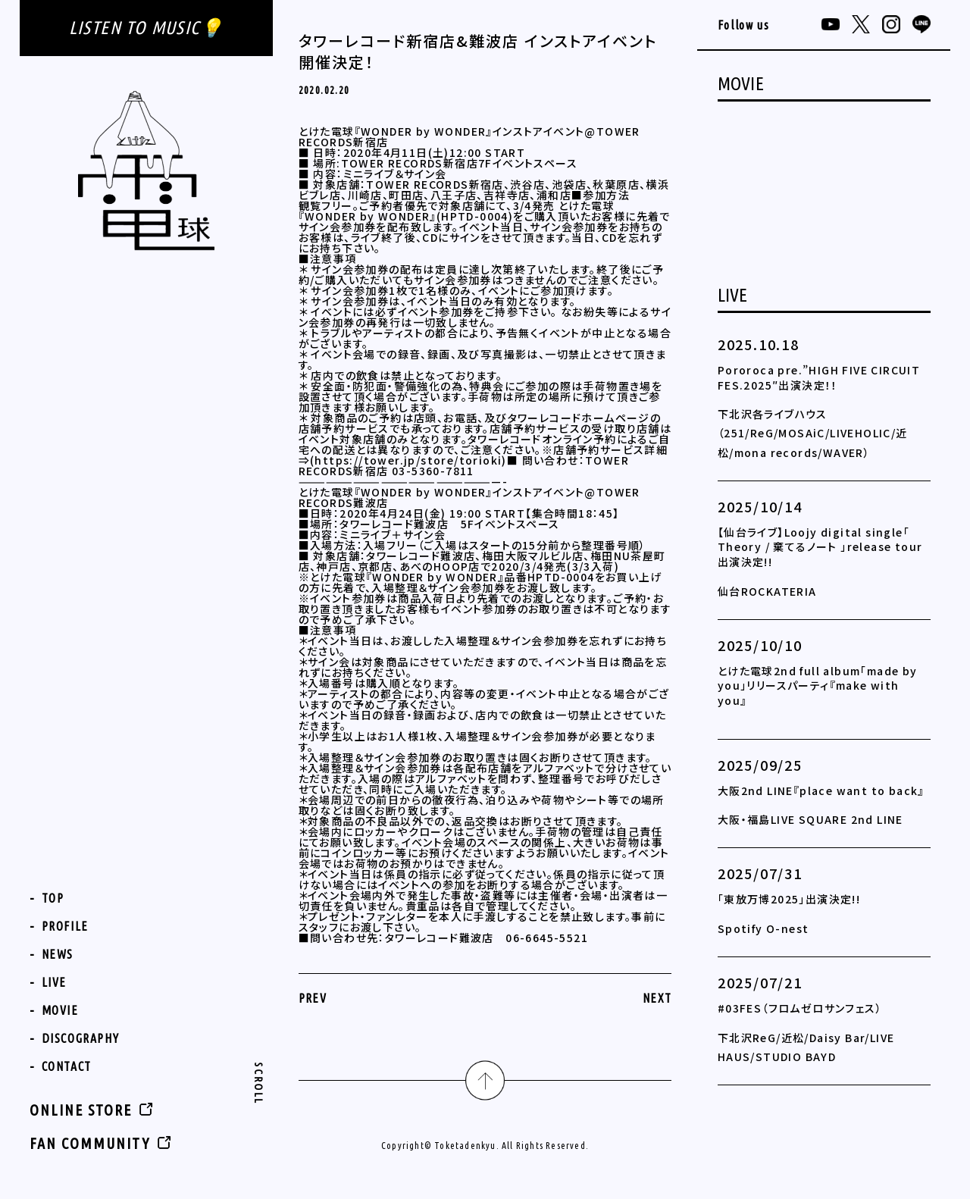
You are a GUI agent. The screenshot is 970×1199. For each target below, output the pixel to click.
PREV (313, 998)
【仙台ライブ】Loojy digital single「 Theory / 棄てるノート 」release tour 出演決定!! (820, 546)
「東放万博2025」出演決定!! (789, 898)
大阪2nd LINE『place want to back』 (821, 790)
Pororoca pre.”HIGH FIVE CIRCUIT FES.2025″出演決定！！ (819, 377)
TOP (53, 898)
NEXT (657, 998)
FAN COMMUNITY (90, 1143)
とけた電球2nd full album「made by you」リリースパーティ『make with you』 (818, 685)
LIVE (54, 982)
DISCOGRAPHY (81, 1038)
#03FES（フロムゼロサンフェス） (800, 1008)
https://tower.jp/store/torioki (408, 460)
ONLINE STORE (81, 1110)
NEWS (58, 954)
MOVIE (60, 1010)
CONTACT (67, 1066)
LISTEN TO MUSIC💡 (146, 27)
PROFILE (65, 926)
